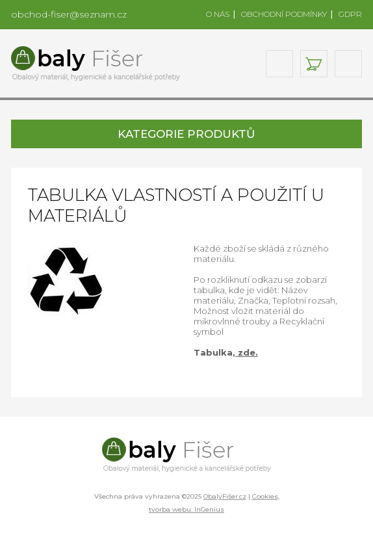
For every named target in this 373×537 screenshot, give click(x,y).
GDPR (350, 14)
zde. (246, 352)
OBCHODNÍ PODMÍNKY (284, 14)
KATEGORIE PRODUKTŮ (186, 133)
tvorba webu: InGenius (186, 509)
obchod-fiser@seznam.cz (69, 14)
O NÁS (217, 14)
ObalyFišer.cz (224, 496)
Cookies (265, 496)
